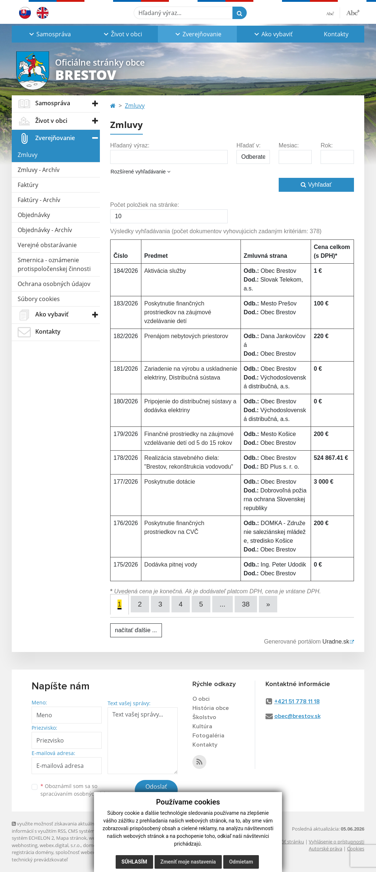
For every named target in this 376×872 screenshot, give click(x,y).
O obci (201, 699)
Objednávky (34, 215)
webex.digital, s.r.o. (60, 845)
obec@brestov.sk (297, 716)
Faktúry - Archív (39, 200)
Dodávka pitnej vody (170, 564)
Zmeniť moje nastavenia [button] (188, 862)
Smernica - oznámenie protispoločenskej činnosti (54, 264)
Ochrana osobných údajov (54, 284)
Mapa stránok (71, 838)
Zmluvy (27, 155)
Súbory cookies (39, 299)
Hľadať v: (248, 145)
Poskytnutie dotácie (169, 482)
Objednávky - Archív (45, 230)
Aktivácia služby (165, 271)
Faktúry (28, 185)
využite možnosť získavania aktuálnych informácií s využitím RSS (57, 827)
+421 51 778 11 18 (297, 701)
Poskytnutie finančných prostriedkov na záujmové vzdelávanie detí (177, 312)
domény (92, 845)
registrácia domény (32, 852)
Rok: (327, 145)
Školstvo (204, 717)
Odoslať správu (156, 791)
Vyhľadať (316, 185)
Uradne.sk (335, 641)
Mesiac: (289, 145)
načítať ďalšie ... (136, 630)
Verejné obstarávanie (47, 245)
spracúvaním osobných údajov (77, 793)
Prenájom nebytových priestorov (186, 336)
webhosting (24, 845)
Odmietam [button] (241, 862)
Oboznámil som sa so (77, 790)
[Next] (268, 604)
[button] (49, 34)
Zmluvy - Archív (38, 170)
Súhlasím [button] (134, 862)
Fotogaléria (208, 736)
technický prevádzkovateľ (40, 859)
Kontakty (336, 34)
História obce (210, 708)
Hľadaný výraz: (129, 145)
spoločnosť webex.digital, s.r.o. (88, 852)
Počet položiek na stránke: (144, 205)
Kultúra (202, 726)
